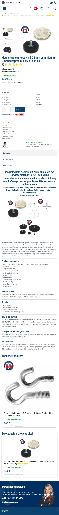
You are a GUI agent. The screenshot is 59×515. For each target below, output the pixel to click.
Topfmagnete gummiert (13, 13)
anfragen (39, 104)
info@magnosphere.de (10, 502)
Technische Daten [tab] (8, 159)
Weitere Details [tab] (7, 165)
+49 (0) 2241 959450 (32, 146)
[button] (7, 54)
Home (2, 13)
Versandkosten (18, 82)
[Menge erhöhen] (13, 109)
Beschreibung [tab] (7, 153)
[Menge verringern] (4, 109)
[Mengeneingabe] (8, 109)
